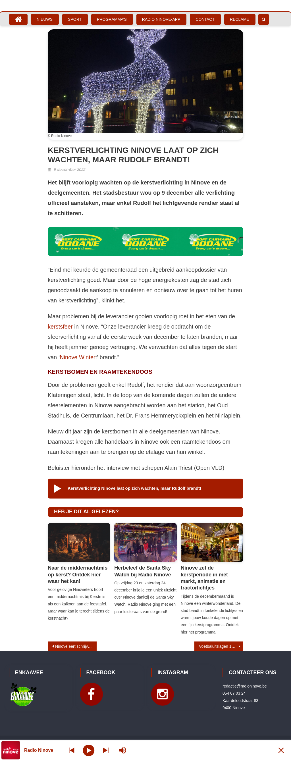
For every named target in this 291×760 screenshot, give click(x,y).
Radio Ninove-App (161, 19)
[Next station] (71, 750)
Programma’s (112, 19)
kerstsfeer (60, 326)
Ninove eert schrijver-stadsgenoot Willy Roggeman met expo (76, 646)
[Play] (89, 750)
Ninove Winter (77, 357)
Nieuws (45, 19)
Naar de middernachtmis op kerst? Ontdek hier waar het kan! (77, 574)
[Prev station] (105, 750)
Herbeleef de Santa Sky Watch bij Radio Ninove (142, 571)
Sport (75, 19)
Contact (205, 19)
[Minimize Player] (281, 750)
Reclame (239, 19)
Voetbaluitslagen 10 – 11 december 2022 (221, 646)
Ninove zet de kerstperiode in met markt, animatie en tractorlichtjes (204, 578)
